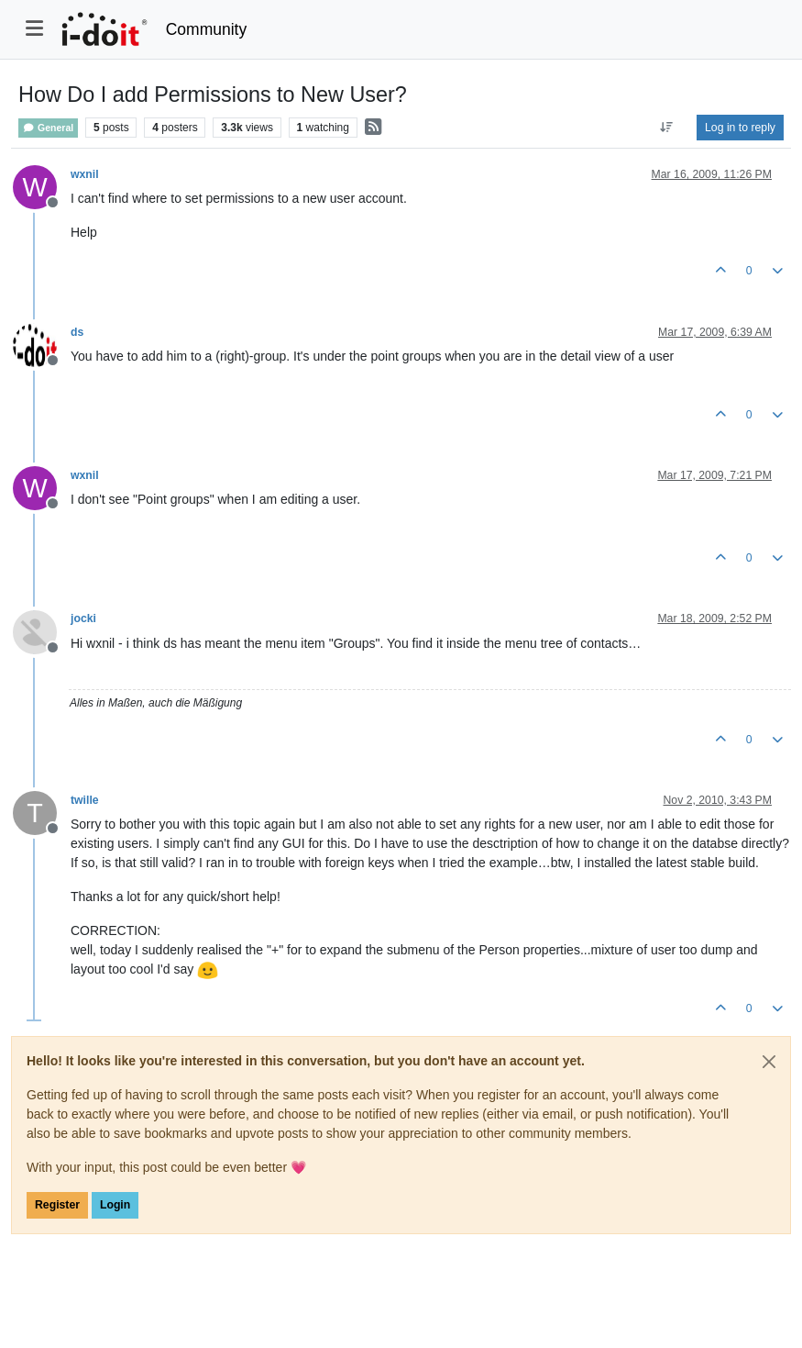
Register (57, 1204)
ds (77, 332)
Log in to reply (740, 127)
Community (206, 29)
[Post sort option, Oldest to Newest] (667, 127)
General (48, 128)
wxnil (85, 174)
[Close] (769, 1061)
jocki (83, 618)
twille (85, 800)
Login (115, 1204)
